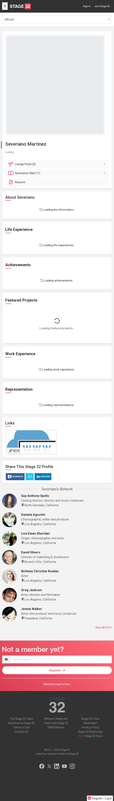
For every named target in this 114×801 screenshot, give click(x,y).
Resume (16, 182)
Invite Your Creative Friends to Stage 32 (57, 753)
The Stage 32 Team (21, 718)
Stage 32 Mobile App (90, 731)
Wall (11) (57, 173)
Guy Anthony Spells (35, 496)
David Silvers (30, 552)
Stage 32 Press (90, 718)
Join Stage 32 (102, 6)
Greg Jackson (31, 590)
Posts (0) (57, 164)
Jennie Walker (31, 609)
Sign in (87, 6)
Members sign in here (57, 684)
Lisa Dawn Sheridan (35, 533)
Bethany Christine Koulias (40, 571)
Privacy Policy (90, 727)
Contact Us (21, 731)
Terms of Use (21, 727)
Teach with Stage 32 (56, 723)
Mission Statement (56, 718)
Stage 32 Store (94, 736)
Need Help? (90, 723)
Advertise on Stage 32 (21, 723)
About (9, 19)
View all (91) (103, 627)
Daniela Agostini (33, 515)
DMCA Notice (56, 727)
